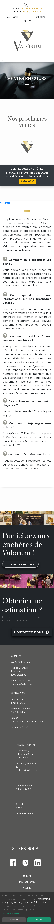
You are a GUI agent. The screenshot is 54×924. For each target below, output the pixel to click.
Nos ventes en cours (20, 564)
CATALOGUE (27, 181)
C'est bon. (39, 919)
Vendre (27, 888)
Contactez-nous (31, 632)
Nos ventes (5, 203)
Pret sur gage (27, 882)
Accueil (27, 876)
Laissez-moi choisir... (11, 914)
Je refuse (14, 919)
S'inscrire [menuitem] (40, 17)
